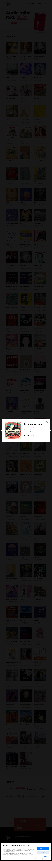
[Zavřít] (47, 422)
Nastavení (43, 852)
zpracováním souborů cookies (25, 853)
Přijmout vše (43, 848)
